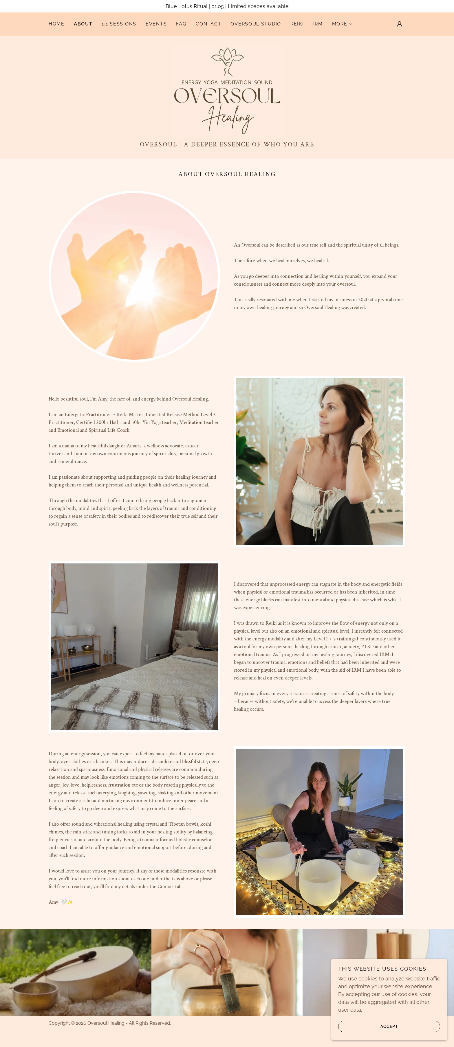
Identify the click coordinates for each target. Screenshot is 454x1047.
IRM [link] (318, 24)
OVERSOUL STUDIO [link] (255, 24)
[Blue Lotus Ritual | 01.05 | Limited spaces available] (227, 6)
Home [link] (57, 24)
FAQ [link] (181, 24)
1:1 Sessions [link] (119, 24)
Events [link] (156, 24)
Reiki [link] (297, 24)
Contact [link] (208, 24)
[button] (342, 24)
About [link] (83, 24)
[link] (227, 91)
